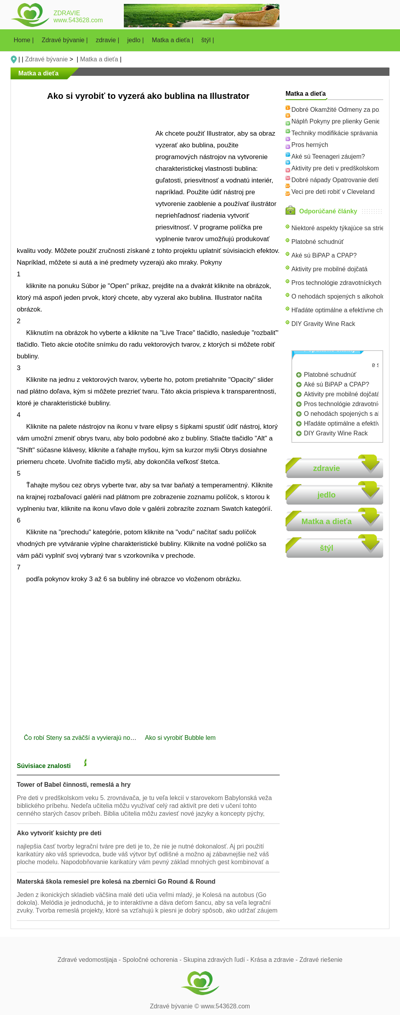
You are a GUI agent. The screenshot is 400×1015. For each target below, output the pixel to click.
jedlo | (136, 40)
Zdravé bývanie (46, 59)
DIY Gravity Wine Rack (323, 323)
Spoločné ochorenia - (153, 959)
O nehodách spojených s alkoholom (341, 296)
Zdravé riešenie (320, 959)
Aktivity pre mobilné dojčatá (329, 269)
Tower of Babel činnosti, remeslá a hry (73, 784)
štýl (326, 548)
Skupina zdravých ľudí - (216, 959)
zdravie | (108, 40)
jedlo (327, 494)
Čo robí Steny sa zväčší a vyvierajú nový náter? (90, 737)
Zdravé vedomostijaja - (89, 959)
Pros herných (309, 144)
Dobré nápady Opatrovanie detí (335, 180)
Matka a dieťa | (173, 40)
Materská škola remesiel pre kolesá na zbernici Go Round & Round (116, 881)
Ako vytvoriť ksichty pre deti (59, 833)
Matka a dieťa (99, 59)
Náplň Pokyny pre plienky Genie (335, 121)
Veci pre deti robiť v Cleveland (333, 191)
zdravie (326, 468)
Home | (25, 40)
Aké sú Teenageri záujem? (328, 156)
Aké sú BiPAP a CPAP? (324, 255)
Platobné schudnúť (317, 241)
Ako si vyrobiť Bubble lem (181, 737)
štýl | (207, 40)
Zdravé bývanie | (65, 40)
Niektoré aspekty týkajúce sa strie (337, 228)
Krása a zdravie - (274, 959)
